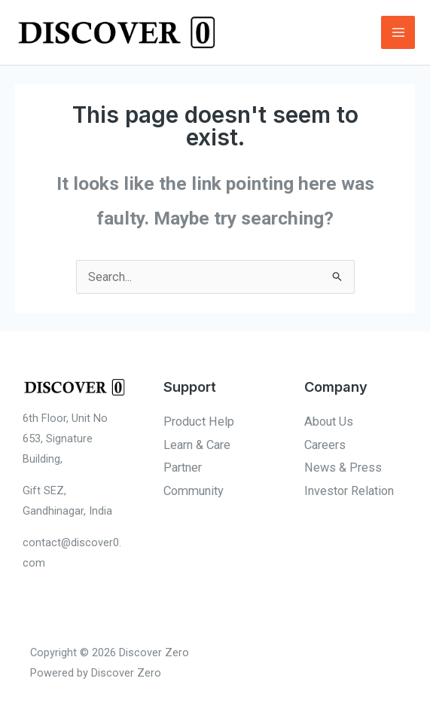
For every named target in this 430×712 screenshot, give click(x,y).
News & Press (343, 467)
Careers (325, 445)
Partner (182, 467)
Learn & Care (196, 445)
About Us (328, 421)
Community (193, 491)
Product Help (198, 421)
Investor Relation (349, 491)
